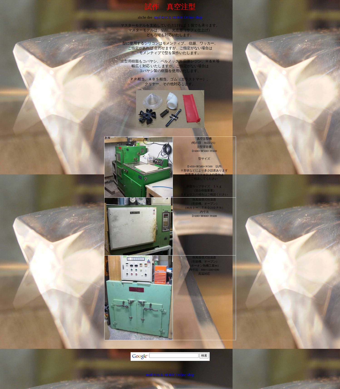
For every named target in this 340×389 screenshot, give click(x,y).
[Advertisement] (173, 345)
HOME (177, 17)
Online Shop (193, 17)
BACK (166, 17)
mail (157, 17)
